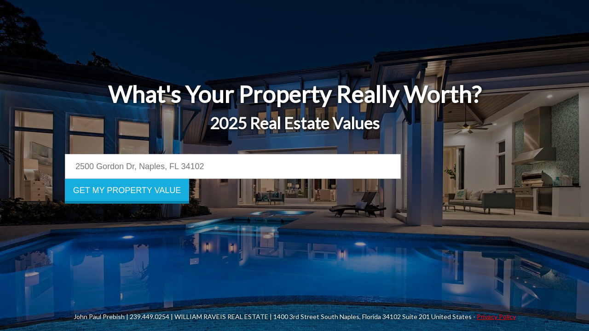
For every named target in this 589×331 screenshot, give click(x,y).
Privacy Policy (496, 316)
